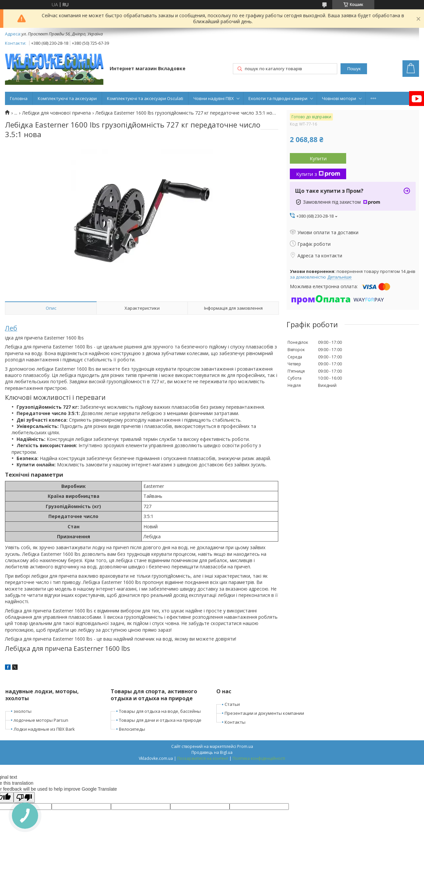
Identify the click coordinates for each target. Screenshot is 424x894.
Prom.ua (245, 746)
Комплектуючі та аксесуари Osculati (145, 98)
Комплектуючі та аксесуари (67, 98)
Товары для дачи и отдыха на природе (160, 720)
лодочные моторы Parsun (41, 720)
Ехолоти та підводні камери (277, 98)
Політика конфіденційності (259, 758)
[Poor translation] (24, 797)
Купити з (318, 174)
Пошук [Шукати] (353, 68)
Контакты (235, 722)
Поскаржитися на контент (202, 758)
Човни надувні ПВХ (213, 98)
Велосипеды (132, 729)
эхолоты (22, 711)
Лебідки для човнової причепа (56, 113)
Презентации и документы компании (264, 713)
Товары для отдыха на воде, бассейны (160, 711)
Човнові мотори (339, 98)
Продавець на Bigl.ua (212, 752)
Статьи (232, 704)
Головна (18, 98)
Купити (318, 158)
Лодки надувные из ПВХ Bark (44, 729)
